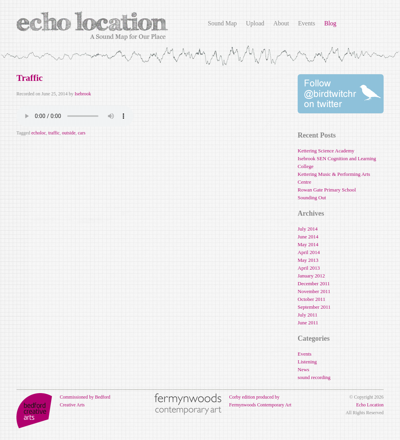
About (281, 23)
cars (81, 133)
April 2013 (309, 268)
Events (306, 23)
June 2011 (308, 323)
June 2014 (308, 237)
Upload (255, 23)
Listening (307, 362)
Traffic (29, 78)
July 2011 (307, 315)
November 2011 (314, 291)
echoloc (38, 133)
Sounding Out (312, 197)
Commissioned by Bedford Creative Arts (63, 401)
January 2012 (311, 276)
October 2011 (311, 299)
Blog (330, 23)
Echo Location (370, 405)
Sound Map (222, 23)
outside (69, 133)
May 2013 (308, 260)
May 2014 (308, 244)
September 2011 (314, 307)
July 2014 (308, 229)
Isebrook (83, 94)
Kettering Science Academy (326, 151)
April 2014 (309, 252)
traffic (53, 133)
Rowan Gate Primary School (327, 190)
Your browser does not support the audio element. (75, 116)
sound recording (314, 377)
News (303, 369)
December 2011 (314, 283)
